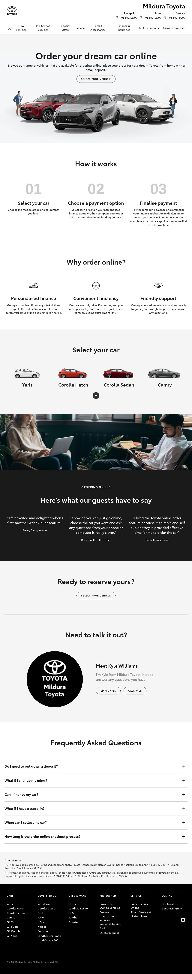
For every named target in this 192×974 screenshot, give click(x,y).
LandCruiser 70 (78, 908)
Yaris (10, 904)
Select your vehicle (96, 78)
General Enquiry (171, 908)
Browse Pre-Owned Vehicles (110, 905)
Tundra (73, 917)
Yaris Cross (45, 904)
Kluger (42, 926)
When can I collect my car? (92, 822)
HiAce (72, 913)
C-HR (41, 913)
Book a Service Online (139, 905)
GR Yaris (12, 936)
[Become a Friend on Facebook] (163, 920)
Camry (11, 917)
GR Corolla (13, 931)
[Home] (9, 28)
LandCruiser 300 (48, 940)
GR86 (10, 922)
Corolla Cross (46, 908)
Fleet (141, 28)
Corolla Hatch (15, 908)
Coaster (74, 922)
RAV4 (41, 917)
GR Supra (13, 926)
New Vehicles (21, 27)
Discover (167, 28)
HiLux (72, 904)
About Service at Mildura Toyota (140, 914)
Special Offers (65, 27)
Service (80, 28)
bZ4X (41, 922)
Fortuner (43, 931)
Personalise (153, 28)
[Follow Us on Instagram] (183, 920)
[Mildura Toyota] (12, 10)
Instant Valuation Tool (110, 926)
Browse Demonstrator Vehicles (109, 916)
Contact (179, 28)
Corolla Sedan (16, 913)
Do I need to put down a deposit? (92, 766)
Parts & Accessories (98, 27)
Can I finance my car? (92, 794)
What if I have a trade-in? (92, 808)
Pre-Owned (108, 895)
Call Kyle (135, 690)
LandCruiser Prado (49, 936)
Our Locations (170, 904)
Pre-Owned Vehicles (43, 27)
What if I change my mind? (92, 780)
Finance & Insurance (124, 27)
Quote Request (109, 933)
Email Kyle (108, 690)
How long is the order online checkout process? (92, 836)
